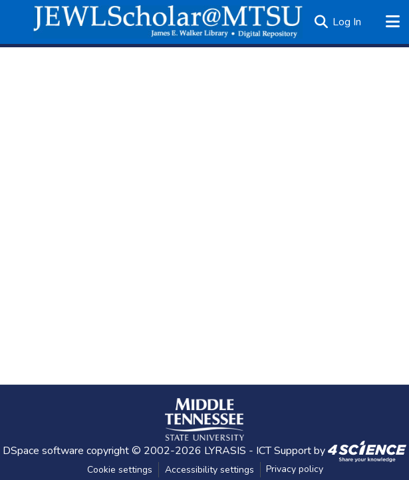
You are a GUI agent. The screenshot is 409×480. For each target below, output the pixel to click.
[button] (168, 22)
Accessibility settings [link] (209, 469)
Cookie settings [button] (119, 469)
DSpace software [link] (43, 450)
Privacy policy (294, 469)
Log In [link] (347, 22)
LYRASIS (225, 450)
